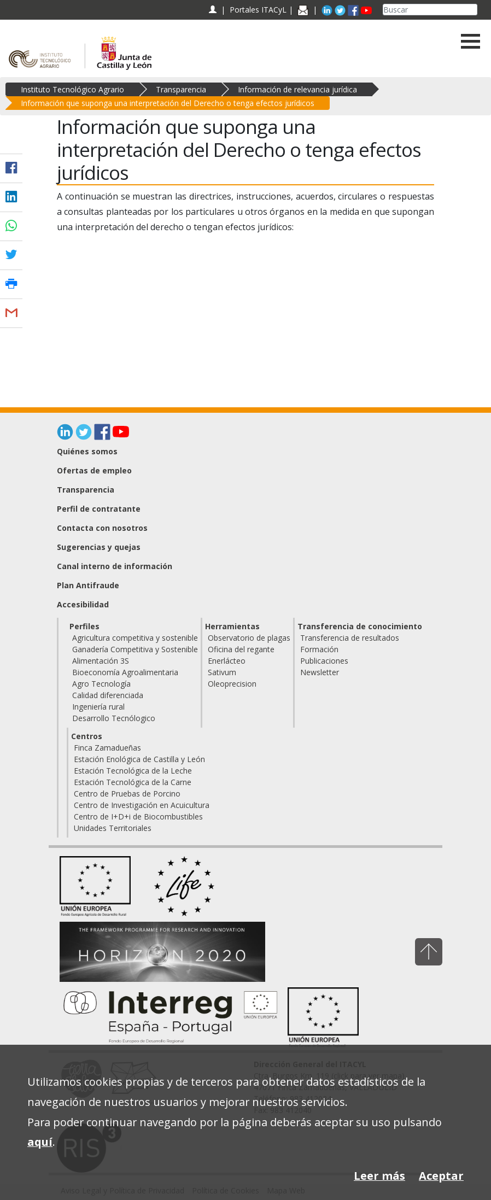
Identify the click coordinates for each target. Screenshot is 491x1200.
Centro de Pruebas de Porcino (127, 793)
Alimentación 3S (100, 660)
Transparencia (181, 89)
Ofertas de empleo (94, 470)
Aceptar (441, 1175)
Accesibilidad (83, 604)
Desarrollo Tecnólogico (113, 718)
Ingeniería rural (98, 706)
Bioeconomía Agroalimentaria (125, 672)
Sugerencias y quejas (99, 547)
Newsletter (319, 672)
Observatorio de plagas (249, 638)
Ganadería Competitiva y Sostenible (135, 649)
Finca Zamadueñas (107, 747)
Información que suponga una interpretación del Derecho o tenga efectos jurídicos (167, 103)
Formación (319, 649)
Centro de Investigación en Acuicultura (141, 805)
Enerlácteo (226, 660)
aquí (39, 1141)
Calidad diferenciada (107, 695)
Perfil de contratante (99, 509)
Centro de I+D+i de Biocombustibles (138, 816)
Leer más (379, 1175)
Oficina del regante (241, 649)
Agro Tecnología (101, 683)
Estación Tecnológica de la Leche (133, 770)
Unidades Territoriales (112, 828)
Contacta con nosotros (102, 528)
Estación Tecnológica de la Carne (132, 782)
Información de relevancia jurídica (297, 89)
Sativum (222, 672)
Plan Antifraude (88, 585)
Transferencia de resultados (349, 638)
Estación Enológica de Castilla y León (139, 759)
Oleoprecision (232, 683)
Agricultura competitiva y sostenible (135, 638)
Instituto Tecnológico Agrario (72, 89)
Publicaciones (324, 660)
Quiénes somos (87, 451)
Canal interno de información (114, 566)
